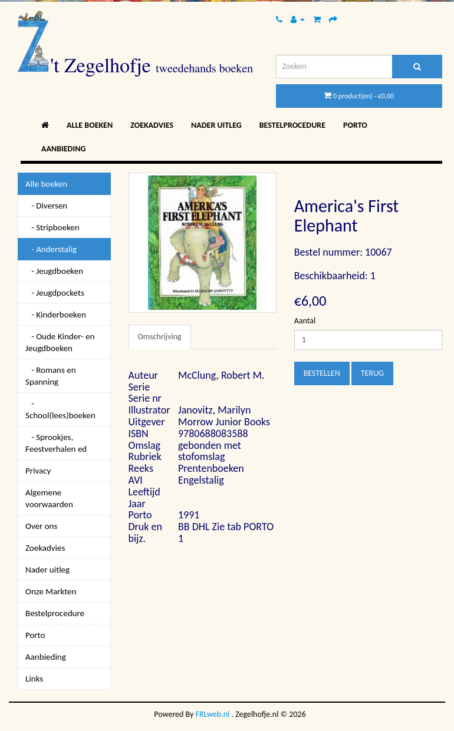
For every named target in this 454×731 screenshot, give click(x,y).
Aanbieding (63, 149)
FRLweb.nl (213, 714)
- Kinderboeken (55, 314)
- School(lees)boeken (60, 409)
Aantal (304, 321)
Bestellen (322, 373)
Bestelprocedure (292, 125)
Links (34, 678)
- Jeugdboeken (54, 271)
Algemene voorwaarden (49, 498)
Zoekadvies (151, 125)
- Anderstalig (51, 249)
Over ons (41, 526)
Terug (372, 373)
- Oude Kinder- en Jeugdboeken (59, 342)
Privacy (38, 470)
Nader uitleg (216, 125)
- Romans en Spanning (50, 376)
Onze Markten (50, 591)
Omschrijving (160, 337)
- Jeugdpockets (54, 292)
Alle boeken (90, 125)
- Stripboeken (52, 227)
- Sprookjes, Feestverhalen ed (56, 443)
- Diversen (46, 205)
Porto (355, 125)
